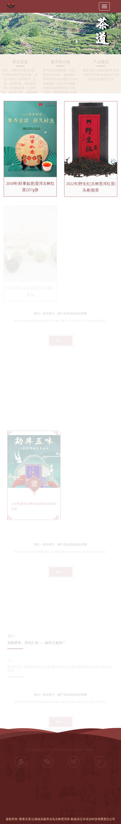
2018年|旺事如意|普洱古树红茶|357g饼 (30, 188)
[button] (57, 50)
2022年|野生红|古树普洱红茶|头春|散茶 (91, 188)
